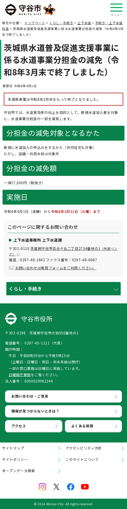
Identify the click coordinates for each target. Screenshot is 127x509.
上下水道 (84, 22)
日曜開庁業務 (20, 374)
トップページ (34, 22)
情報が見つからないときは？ (35, 410)
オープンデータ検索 (18, 470)
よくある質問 (82, 425)
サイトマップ (13, 448)
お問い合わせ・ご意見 (29, 396)
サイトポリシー (15, 459)
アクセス (18, 425)
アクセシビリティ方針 (84, 448)
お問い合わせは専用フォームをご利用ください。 (55, 267)
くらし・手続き (61, 22)
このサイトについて (82, 459)
